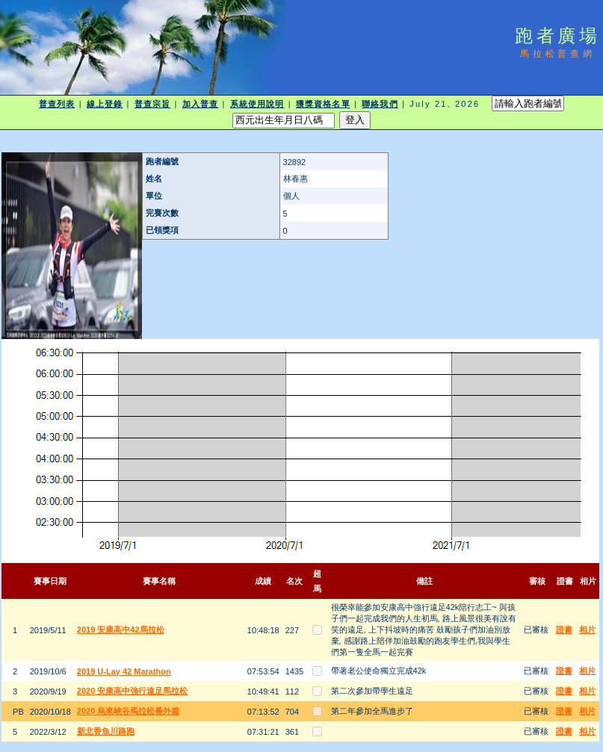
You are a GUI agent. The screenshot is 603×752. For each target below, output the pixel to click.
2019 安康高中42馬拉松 (120, 629)
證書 (564, 629)
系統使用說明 (257, 103)
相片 (587, 629)
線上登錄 (105, 103)
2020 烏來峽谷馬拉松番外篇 (128, 710)
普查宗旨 (152, 103)
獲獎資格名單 (323, 103)
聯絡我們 (380, 103)
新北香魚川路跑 (105, 731)
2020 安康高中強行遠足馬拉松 (132, 690)
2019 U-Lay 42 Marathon (124, 671)
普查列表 (57, 103)
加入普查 (200, 103)
